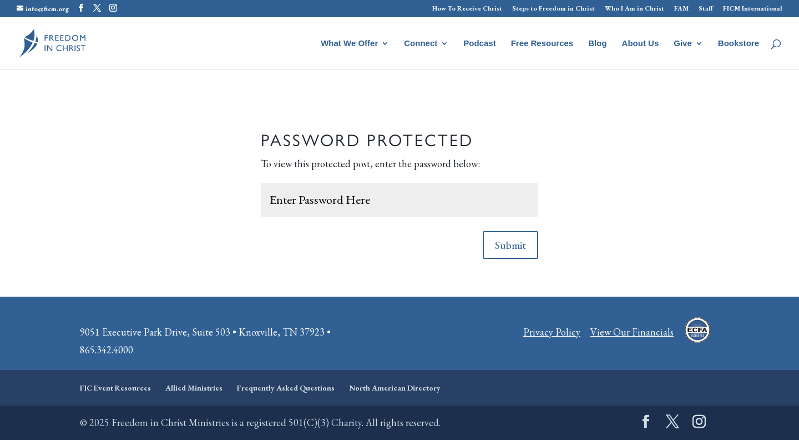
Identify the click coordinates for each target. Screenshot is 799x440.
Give (683, 43)
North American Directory (395, 388)
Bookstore (738, 43)
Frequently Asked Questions (286, 388)
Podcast (479, 43)
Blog (597, 43)
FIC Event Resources (115, 388)
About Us (640, 43)
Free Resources (542, 43)
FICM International (752, 9)
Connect (420, 43)
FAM (681, 9)
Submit (510, 245)
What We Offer (349, 43)
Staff (706, 9)
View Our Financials (632, 332)
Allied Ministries (193, 388)
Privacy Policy (551, 332)
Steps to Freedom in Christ (553, 9)
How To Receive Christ (467, 9)
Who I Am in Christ (634, 9)
